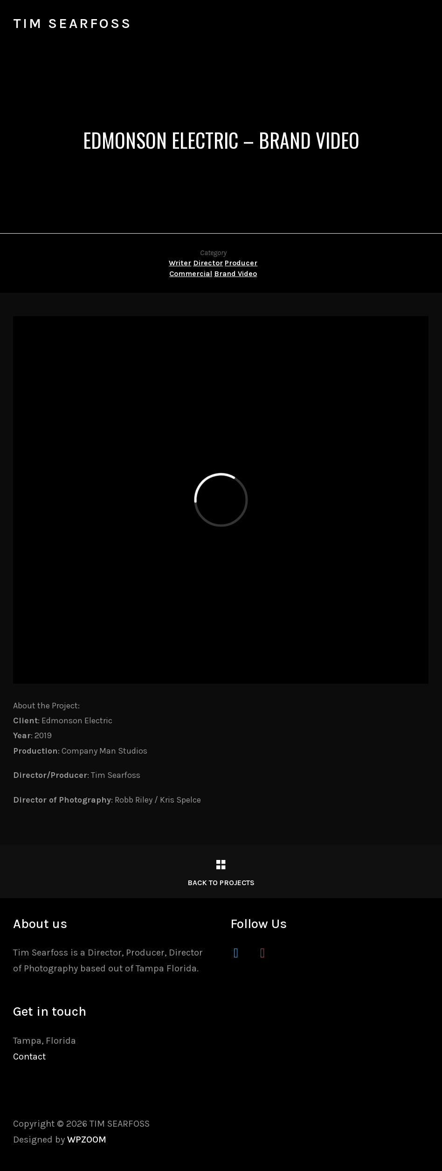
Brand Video (235, 273)
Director (208, 262)
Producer (241, 262)
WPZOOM (86, 1139)
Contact (29, 1056)
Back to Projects (221, 882)
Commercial (190, 273)
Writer (180, 262)
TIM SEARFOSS (72, 23)
